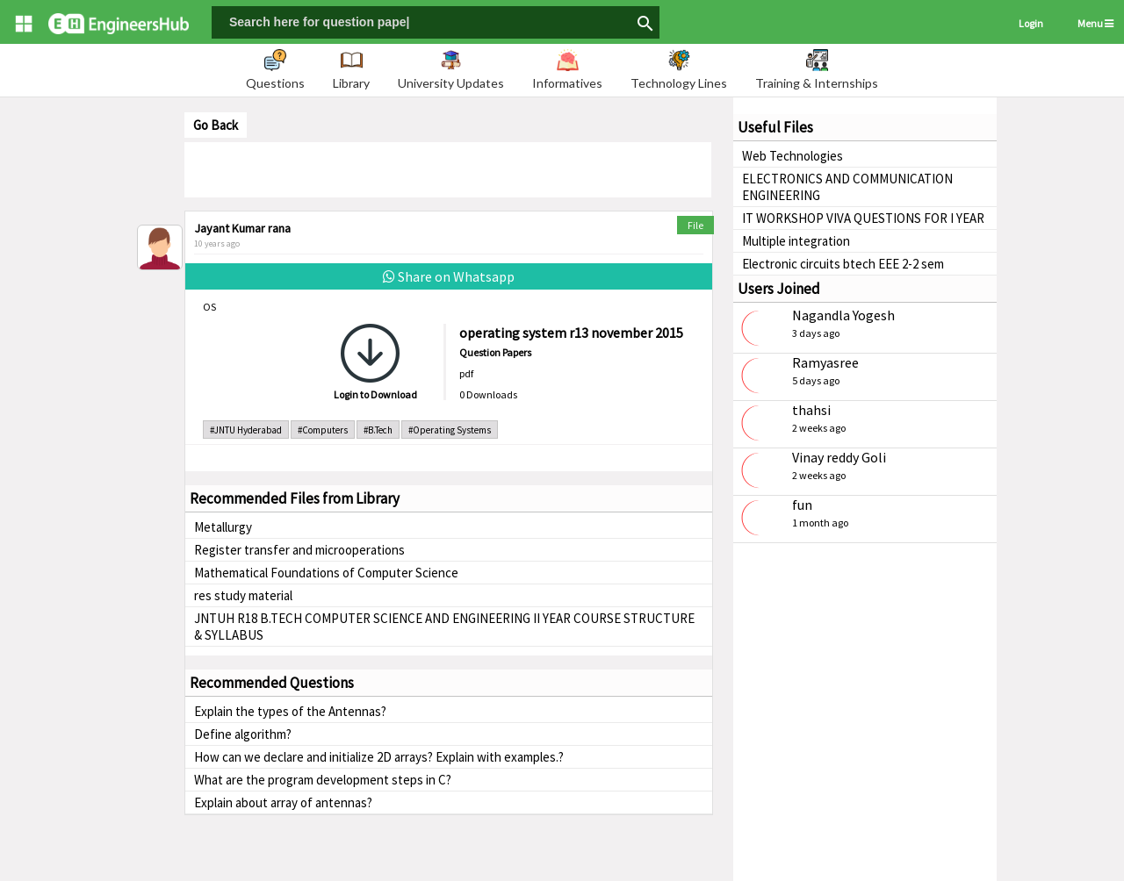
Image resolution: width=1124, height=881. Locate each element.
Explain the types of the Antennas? (290, 711)
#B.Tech (378, 430)
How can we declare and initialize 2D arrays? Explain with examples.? (379, 756)
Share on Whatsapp (449, 276)
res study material (243, 595)
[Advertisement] (447, 168)
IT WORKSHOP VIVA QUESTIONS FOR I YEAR (863, 218)
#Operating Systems (449, 430)
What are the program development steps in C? (322, 779)
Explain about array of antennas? (283, 802)
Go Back (215, 125)
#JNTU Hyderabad (246, 430)
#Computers (323, 430)
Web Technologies (792, 155)
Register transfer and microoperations (299, 549)
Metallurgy (223, 527)
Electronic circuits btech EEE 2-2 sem (843, 263)
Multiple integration (796, 241)
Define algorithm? (243, 734)
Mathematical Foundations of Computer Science (326, 572)
